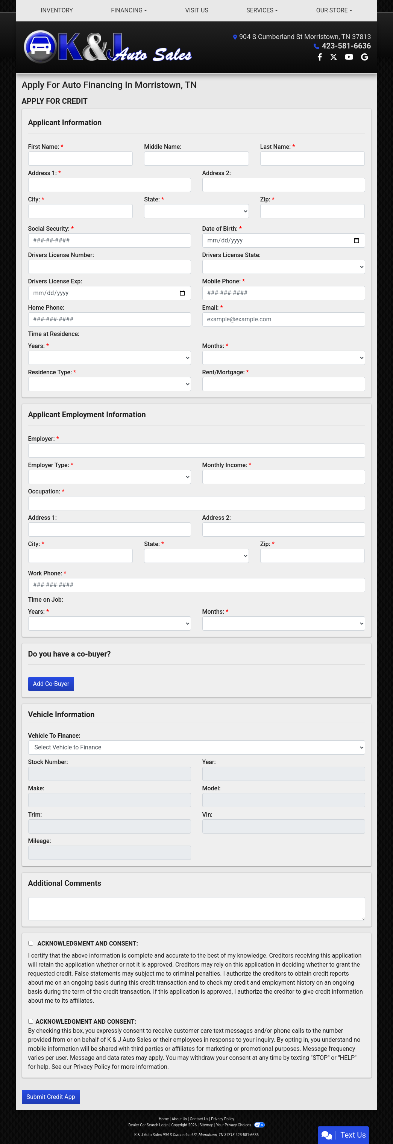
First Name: (43, 146)
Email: (210, 307)
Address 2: (216, 173)
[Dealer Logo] (109, 47)
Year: (209, 762)
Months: (213, 346)
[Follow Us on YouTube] (350, 57)
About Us (179, 1119)
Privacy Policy (92, 1066)
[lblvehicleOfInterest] (196, 747)
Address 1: (42, 173)
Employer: (41, 438)
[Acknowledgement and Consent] (30, 943)
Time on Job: (45, 599)
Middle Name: (162, 146)
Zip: (265, 199)
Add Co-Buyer (51, 683)
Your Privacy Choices (240, 1125)
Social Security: (49, 228)
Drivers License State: (231, 255)
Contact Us (199, 1119)
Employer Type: (48, 465)
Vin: (207, 814)
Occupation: (44, 491)
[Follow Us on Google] (364, 57)
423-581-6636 (346, 45)
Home (164, 1119)
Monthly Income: (224, 465)
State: (152, 199)
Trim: (35, 814)
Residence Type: (50, 372)
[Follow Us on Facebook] (320, 57)
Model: (211, 788)
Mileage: (39, 840)
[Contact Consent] (30, 1021)
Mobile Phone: (221, 281)
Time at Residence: (54, 333)
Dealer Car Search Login (148, 1125)
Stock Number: (48, 762)
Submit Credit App (51, 1096)
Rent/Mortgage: (223, 372)
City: (34, 199)
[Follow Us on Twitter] (334, 57)
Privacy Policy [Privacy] (222, 1119)
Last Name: (275, 146)
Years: (36, 346)
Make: (36, 788)
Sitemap (206, 1125)
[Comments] (196, 908)
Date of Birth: (220, 228)
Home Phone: (46, 307)
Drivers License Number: (61, 255)
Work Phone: (45, 573)
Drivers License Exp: (55, 281)
